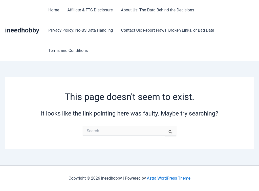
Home (53, 10)
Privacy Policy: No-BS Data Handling (80, 30)
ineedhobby (22, 30)
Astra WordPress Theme (168, 178)
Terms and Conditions (68, 50)
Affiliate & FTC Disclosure (90, 10)
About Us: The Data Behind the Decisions (157, 10)
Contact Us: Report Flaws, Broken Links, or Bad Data (167, 30)
